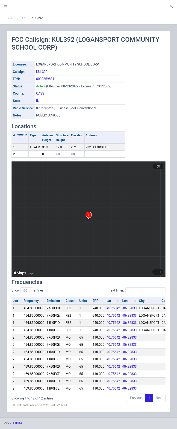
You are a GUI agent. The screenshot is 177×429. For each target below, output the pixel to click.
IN (37, 101)
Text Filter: (137, 290)
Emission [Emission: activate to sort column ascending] (53, 301)
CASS (40, 93)
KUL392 (41, 72)
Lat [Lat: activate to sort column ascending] (108, 301)
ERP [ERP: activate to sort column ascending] (96, 301)
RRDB (11, 18)
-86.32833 (129, 308)
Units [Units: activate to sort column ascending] (83, 301)
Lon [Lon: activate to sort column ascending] (125, 301)
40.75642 (113, 308)
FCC (24, 18)
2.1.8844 (16, 423)
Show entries (28, 290)
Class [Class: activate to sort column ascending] (70, 301)
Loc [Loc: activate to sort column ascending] (15, 301)
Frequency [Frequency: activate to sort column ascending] (31, 301)
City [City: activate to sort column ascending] (142, 301)
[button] (171, 6)
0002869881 (45, 79)
